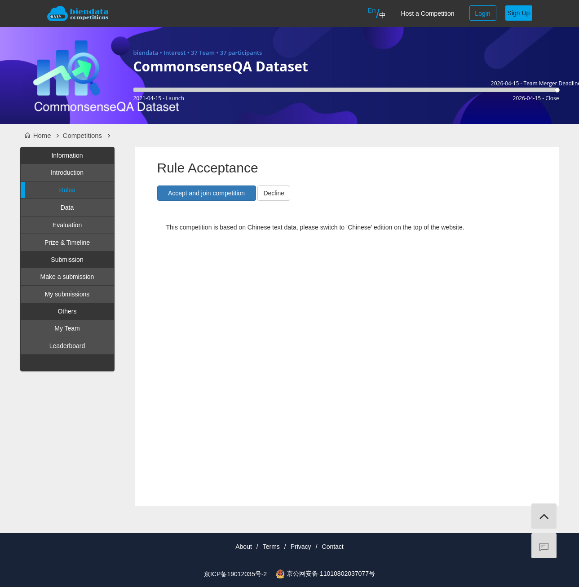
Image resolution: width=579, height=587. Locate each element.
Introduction (67, 172)
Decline (273, 193)
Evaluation (67, 225)
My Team (67, 328)
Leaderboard (67, 345)
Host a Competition (427, 13)
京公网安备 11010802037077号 (331, 573)
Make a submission (67, 276)
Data (67, 207)
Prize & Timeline (67, 242)
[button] (206, 193)
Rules (48, 190)
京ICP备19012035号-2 (235, 574)
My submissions (67, 294)
